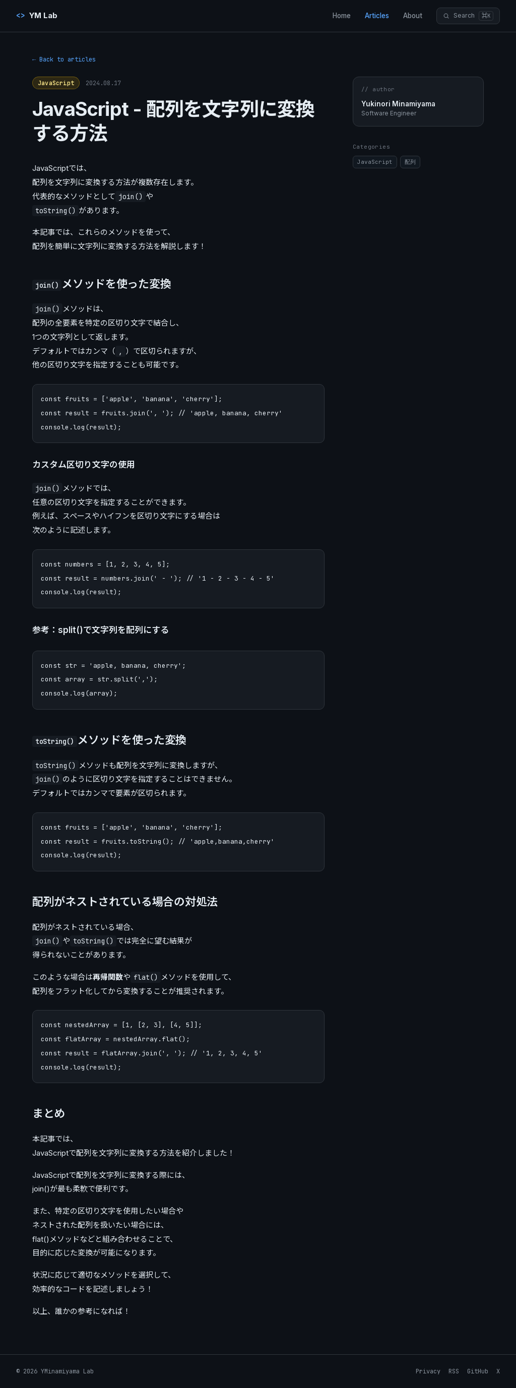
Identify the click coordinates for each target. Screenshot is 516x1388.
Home (342, 16)
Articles (377, 16)
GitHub (477, 1371)
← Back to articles (64, 59)
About (412, 16)
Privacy (428, 1371)
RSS (453, 1371)
